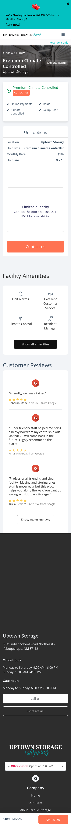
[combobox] (35, 766)
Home (35, 795)
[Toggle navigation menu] (64, 34)
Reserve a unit (58, 42)
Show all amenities (35, 344)
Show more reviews (35, 520)
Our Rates (35, 803)
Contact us (35, 246)
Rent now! (13, 25)
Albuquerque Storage (35, 810)
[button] (35, 778)
